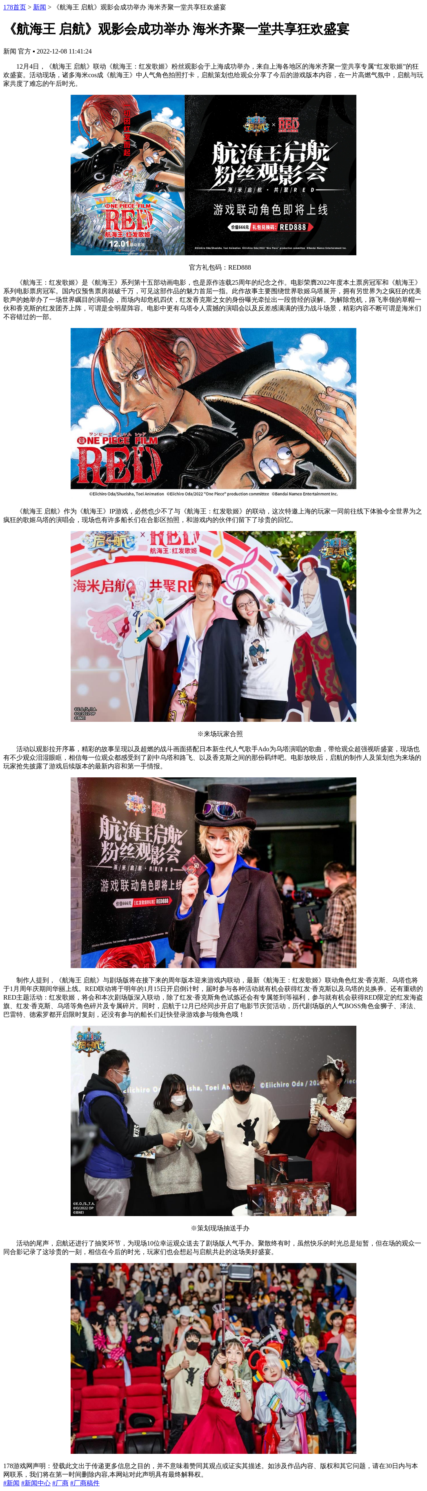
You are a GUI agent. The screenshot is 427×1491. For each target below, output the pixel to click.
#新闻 (11, 1483)
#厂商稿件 (85, 1483)
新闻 (39, 7)
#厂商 (60, 1483)
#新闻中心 (36, 1483)
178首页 (14, 7)
